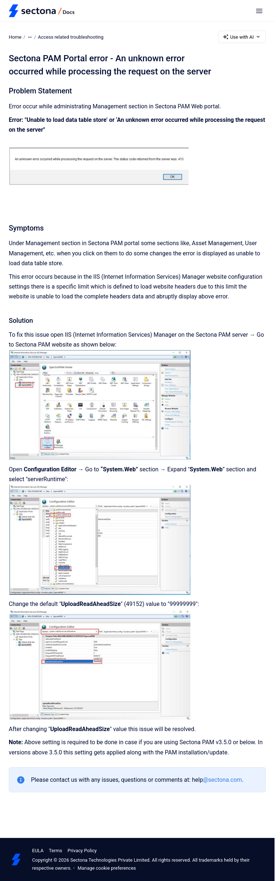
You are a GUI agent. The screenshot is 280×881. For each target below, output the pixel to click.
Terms (55, 850)
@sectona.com (222, 779)
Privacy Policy (82, 850)
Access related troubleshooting (71, 36)
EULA (37, 850)
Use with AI (242, 37)
